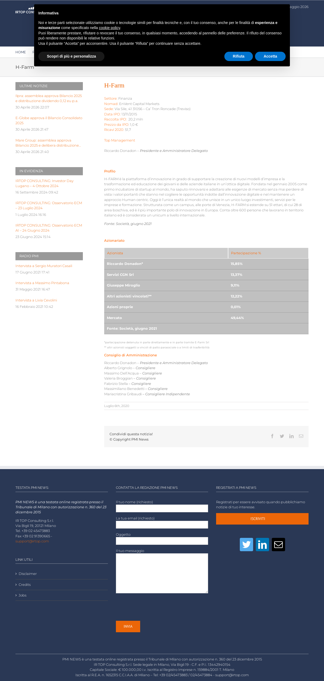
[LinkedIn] (262, 544)
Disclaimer (28, 574)
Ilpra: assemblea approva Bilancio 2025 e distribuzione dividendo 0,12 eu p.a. (48, 98)
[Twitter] (246, 544)
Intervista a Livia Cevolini (36, 300)
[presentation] (156, 607)
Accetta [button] (270, 56)
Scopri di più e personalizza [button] (71, 56)
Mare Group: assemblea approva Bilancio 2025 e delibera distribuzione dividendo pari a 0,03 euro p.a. (47, 143)
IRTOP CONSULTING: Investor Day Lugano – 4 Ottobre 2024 (44, 183)
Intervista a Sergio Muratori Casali (43, 266)
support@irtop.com (32, 541)
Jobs (22, 595)
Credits (25, 585)
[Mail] (278, 544)
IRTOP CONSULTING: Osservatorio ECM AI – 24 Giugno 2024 (48, 227)
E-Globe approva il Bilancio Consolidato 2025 (48, 120)
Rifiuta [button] (239, 56)
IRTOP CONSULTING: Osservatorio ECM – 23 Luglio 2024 (48, 205)
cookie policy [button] (109, 28)
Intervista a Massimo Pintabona (42, 283)
